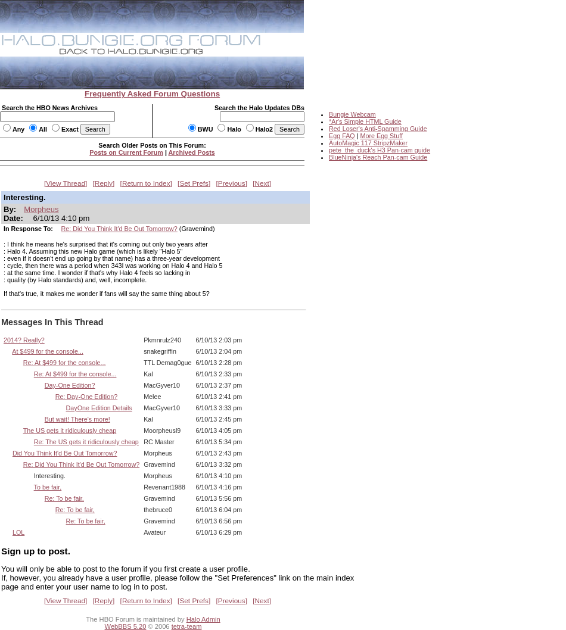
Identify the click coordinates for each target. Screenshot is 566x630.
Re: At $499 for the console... (64, 362)
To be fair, (48, 487)
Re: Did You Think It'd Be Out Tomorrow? (119, 228)
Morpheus (41, 209)
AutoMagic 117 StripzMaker (368, 142)
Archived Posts (192, 152)
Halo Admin (203, 619)
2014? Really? (24, 340)
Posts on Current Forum (126, 152)
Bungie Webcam (352, 114)
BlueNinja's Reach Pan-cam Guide (378, 157)
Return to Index (146, 183)
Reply (104, 183)
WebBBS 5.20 (126, 626)
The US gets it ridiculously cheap (70, 430)
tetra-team (187, 626)
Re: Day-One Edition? (86, 396)
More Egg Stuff (381, 135)
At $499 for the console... (47, 351)
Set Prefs (194, 183)
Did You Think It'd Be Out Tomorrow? (65, 453)
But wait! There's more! (77, 419)
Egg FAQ (342, 135)
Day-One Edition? (70, 385)
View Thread (65, 183)
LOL (18, 532)
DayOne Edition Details (99, 407)
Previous (231, 183)
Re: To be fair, (64, 498)
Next (262, 183)
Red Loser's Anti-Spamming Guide (378, 128)
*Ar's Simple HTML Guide (365, 121)
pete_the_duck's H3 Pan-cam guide (379, 150)
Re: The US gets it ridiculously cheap (86, 441)
